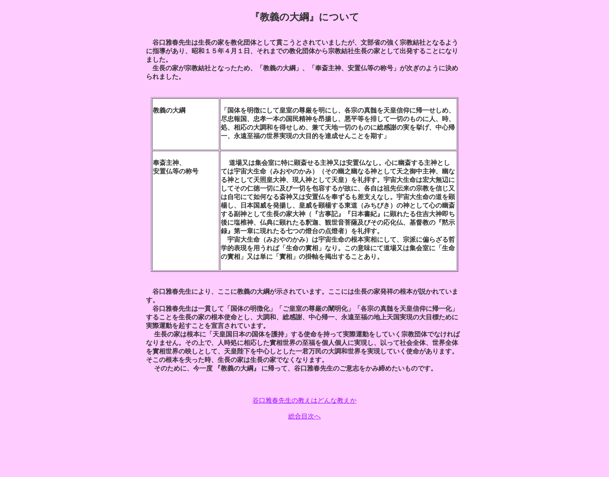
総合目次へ (304, 416)
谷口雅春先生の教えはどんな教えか (304, 400)
